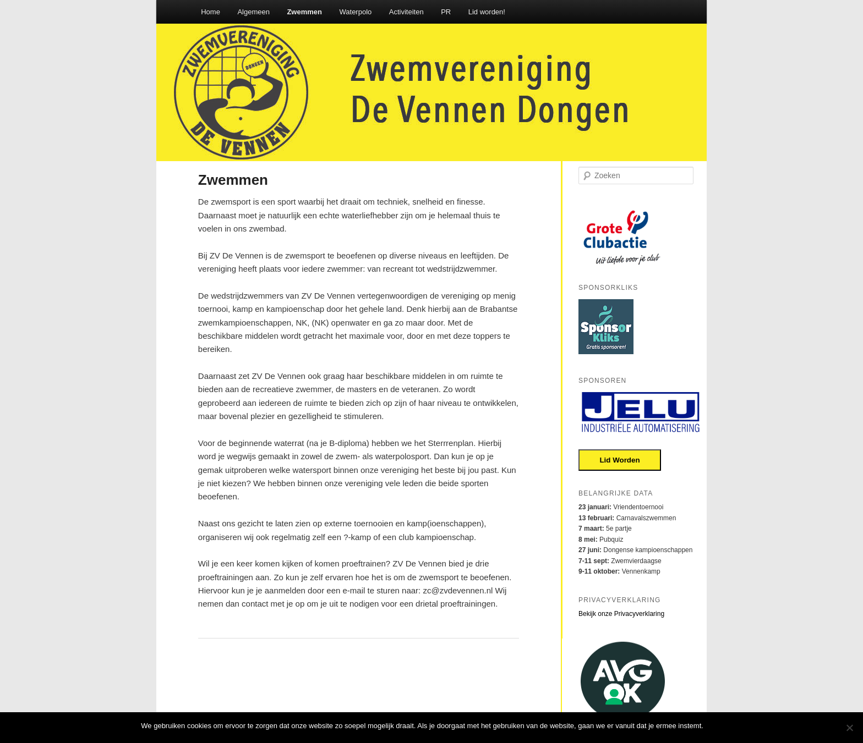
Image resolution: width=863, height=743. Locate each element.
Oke (715, 726)
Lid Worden (619, 460)
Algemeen (253, 12)
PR (446, 12)
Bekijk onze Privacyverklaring (621, 614)
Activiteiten (406, 12)
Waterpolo (356, 12)
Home (210, 12)
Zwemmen (304, 12)
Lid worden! (486, 12)
